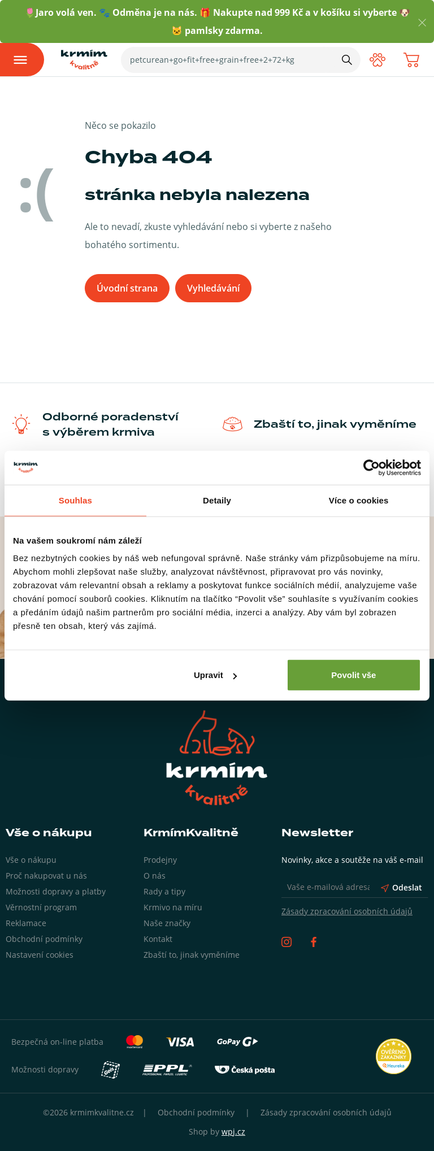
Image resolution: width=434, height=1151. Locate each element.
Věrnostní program (41, 907)
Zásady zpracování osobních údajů (347, 911)
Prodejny (160, 859)
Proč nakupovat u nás (46, 875)
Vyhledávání (213, 288)
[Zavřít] (422, 22)
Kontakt (158, 938)
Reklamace (26, 923)
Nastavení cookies (39, 954)
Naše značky (167, 923)
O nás (155, 875)
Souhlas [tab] (75, 500)
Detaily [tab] (217, 500)
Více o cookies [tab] (359, 500)
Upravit (215, 675)
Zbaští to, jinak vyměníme (192, 954)
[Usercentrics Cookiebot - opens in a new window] (371, 467)
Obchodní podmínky (44, 938)
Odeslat (401, 887)
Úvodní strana (127, 288)
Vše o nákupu (31, 859)
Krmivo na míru (173, 907)
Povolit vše (353, 675)
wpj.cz (233, 1131)
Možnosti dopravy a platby (56, 891)
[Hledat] (347, 59)
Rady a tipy (164, 891)
